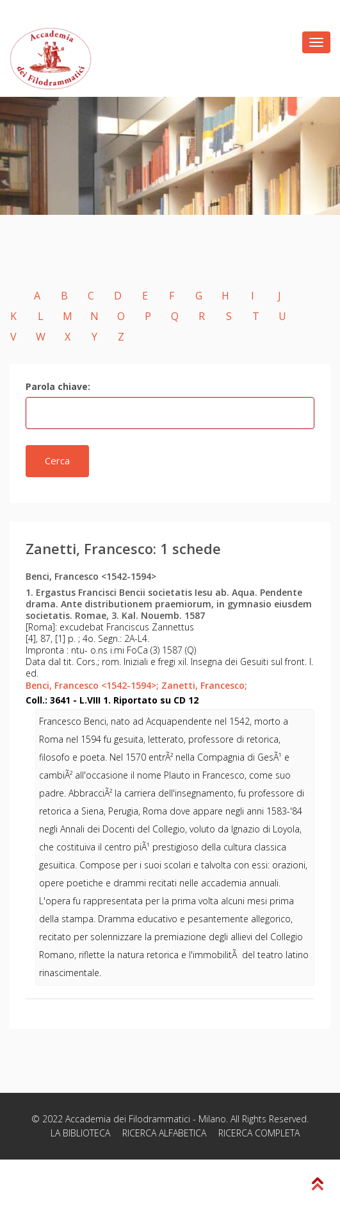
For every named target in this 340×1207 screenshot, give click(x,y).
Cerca (57, 460)
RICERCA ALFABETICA (164, 1133)
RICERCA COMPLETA (259, 1133)
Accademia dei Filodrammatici (127, 1119)
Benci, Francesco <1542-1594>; (92, 685)
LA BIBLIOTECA (80, 1133)
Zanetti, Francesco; (204, 685)
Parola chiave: (58, 386)
